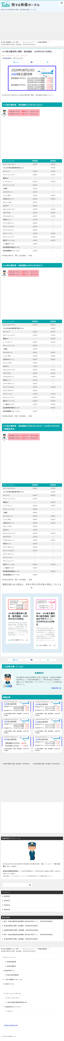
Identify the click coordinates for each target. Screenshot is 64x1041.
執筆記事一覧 (56, 688)
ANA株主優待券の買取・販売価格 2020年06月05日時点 (16, 714)
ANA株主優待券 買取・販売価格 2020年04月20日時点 (47, 714)
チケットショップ (18, 58)
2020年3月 (7, 909)
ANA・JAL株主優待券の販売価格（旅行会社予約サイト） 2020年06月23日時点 (28, 921)
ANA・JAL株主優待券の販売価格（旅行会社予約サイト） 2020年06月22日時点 (28, 934)
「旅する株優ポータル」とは (13, 979)
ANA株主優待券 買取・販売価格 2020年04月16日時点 (47, 732)
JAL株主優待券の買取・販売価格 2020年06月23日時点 (48, 763)
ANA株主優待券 (7, 58)
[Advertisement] (32, 26)
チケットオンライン (14, 998)
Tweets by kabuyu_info (11, 1025)
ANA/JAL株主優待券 (13, 975)
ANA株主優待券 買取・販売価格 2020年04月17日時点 (47, 749)
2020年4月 (7, 905)
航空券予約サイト (10, 970)
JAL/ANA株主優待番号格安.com (17, 1002)
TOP (10, 42)
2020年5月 (7, 900)
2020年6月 (7, 896)
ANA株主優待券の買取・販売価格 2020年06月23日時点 (21, 930)
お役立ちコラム (9, 984)
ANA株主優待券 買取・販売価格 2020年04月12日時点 (16, 749)
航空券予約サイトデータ (13, 1007)
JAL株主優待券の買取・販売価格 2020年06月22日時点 (21, 939)
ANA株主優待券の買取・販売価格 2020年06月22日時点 (17, 763)
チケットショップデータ (13, 993)
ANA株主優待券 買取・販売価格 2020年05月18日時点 (16, 732)
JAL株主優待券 (11, 966)
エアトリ (10, 1011)
